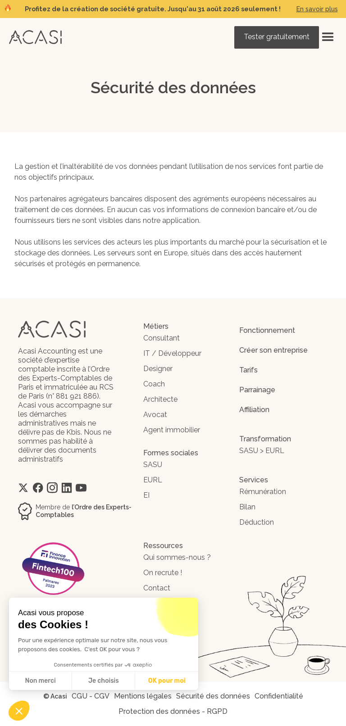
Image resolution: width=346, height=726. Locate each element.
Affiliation (254, 409)
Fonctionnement (267, 330)
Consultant (161, 338)
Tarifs (248, 370)
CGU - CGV (90, 696)
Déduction (256, 522)
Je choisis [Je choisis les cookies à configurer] (103, 681)
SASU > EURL (261, 450)
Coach (154, 384)
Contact (156, 588)
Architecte (160, 399)
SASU (152, 464)
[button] (328, 37)
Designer (158, 368)
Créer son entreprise (273, 350)
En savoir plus (317, 9)
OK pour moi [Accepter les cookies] (167, 681)
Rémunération (262, 491)
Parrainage (257, 390)
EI (146, 495)
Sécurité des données (213, 696)
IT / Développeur (172, 353)
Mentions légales (143, 696)
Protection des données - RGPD (173, 711)
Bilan (247, 507)
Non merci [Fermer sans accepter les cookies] (40, 681)
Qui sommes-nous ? (177, 557)
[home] (35, 37)
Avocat (155, 414)
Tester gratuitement (277, 36)
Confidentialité (279, 696)
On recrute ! (162, 572)
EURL (152, 480)
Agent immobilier (171, 430)
